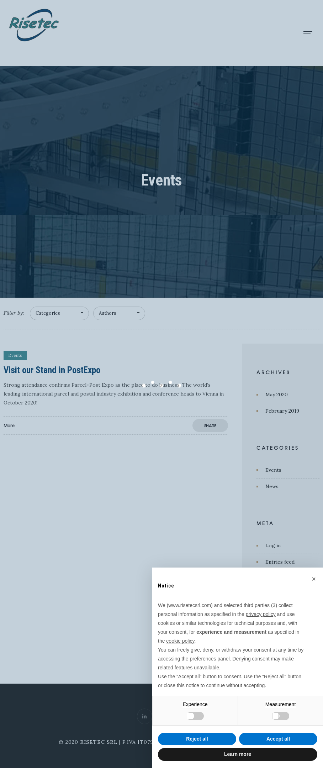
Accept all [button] (278, 739)
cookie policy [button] (180, 641)
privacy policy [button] (261, 614)
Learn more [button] (237, 754)
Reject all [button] (197, 739)
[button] (313, 579)
